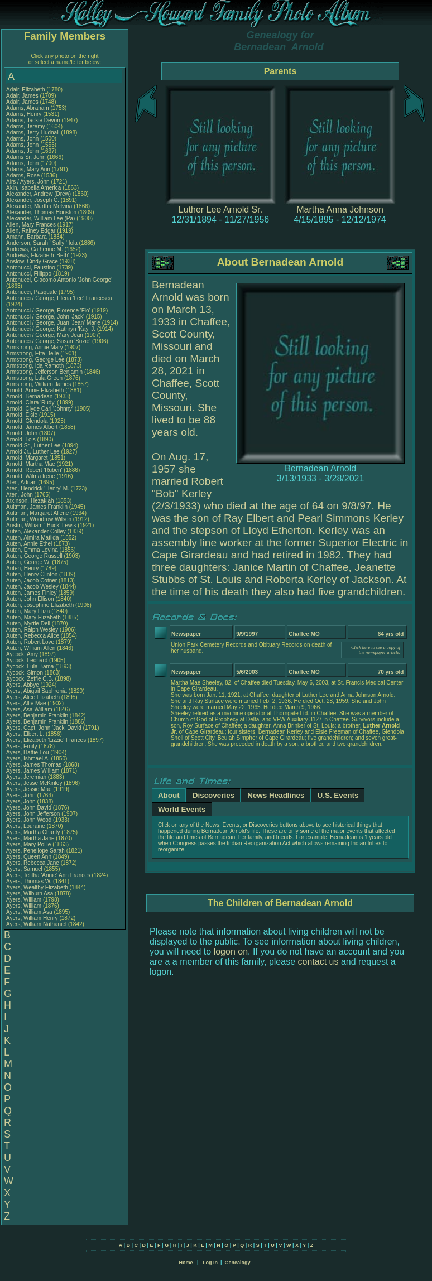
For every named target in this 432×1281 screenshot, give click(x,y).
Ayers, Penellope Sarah (35, 850)
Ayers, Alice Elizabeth (33, 697)
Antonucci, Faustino (31, 267)
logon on (231, 951)
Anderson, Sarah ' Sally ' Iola (42, 243)
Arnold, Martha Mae (31, 464)
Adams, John (23, 139)
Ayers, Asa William (29, 709)
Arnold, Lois (21, 439)
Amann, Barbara (27, 237)
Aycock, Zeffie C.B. (30, 679)
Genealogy (238, 1262)
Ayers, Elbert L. (25, 734)
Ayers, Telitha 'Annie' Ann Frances (48, 875)
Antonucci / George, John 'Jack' (46, 317)
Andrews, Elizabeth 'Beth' (38, 255)
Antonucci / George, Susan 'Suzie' (49, 341)
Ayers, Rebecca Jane (32, 863)
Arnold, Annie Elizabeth (35, 390)
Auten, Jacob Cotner (31, 580)
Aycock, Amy (23, 654)
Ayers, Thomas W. (28, 881)
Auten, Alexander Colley (36, 531)
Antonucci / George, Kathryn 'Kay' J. (50, 329)
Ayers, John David (28, 808)
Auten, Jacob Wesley (32, 587)
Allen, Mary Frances (31, 224)
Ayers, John (21, 795)
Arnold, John (22, 433)
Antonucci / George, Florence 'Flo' (49, 310)
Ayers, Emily (22, 746)
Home (186, 1262)
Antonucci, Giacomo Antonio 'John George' (59, 280)
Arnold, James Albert (31, 427)
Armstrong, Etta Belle (32, 353)
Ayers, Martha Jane (30, 838)
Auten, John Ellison (30, 599)
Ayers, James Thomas (33, 765)
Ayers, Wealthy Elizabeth (37, 887)
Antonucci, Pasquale (32, 292)
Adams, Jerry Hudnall (33, 132)
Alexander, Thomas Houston (41, 212)
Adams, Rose (23, 175)
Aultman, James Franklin (37, 507)
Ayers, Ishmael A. (28, 758)
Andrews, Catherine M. (34, 249)
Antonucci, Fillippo (29, 274)
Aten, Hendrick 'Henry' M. (37, 488)
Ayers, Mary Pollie (28, 844)
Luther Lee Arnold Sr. (220, 209)
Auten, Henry (23, 568)
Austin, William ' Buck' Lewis (41, 525)
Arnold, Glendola (27, 421)
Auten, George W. (28, 562)
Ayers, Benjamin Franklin (37, 715)
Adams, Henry (24, 114)
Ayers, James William (32, 771)
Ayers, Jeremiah (27, 777)
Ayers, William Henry (32, 918)
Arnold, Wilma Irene (30, 476)
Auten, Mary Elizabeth (33, 617)
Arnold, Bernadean (30, 396)
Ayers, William (24, 900)
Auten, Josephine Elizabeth (40, 605)
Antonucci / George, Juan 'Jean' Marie (53, 323)
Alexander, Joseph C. (32, 200)
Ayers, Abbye (23, 685)
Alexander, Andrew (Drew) (39, 194)
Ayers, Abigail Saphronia (36, 691)
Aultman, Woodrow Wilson (38, 519)
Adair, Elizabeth (26, 89)
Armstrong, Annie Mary (34, 347)
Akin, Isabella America (33, 188)
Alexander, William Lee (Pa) (40, 218)
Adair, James (23, 96)
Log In (210, 1262)
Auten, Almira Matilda (32, 537)
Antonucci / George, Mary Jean (45, 335)
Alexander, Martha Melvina (39, 206)
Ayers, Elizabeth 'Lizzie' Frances (46, 740)
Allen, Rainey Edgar (30, 231)
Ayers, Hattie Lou (27, 752)
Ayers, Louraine (26, 826)
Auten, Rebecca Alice (32, 636)
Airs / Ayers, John (28, 182)
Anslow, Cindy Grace (32, 261)
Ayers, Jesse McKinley (34, 783)
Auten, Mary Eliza (28, 611)
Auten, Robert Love (30, 642)
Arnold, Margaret (27, 458)
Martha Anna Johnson (339, 209)
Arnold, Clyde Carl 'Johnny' (39, 409)
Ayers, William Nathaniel (36, 924)
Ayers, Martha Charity (33, 832)
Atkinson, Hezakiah (30, 501)
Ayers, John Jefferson (33, 814)
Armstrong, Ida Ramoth (35, 366)
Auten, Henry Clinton (31, 574)
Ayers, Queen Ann (28, 857)
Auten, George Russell (34, 556)
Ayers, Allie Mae (26, 703)
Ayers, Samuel (25, 869)
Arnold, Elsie (22, 415)
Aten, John (20, 495)
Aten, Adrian (22, 482)
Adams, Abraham (28, 108)
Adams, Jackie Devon (33, 120)
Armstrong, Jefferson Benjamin (44, 372)
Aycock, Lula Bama (30, 666)
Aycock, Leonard (27, 660)
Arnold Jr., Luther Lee (33, 452)
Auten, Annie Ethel (29, 544)
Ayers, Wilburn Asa (29, 893)
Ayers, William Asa (29, 912)
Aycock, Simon (25, 673)
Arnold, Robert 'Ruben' (35, 470)
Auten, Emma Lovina (32, 550)
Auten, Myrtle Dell (28, 623)
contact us (318, 961)
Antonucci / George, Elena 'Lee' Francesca (59, 298)
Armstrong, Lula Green (34, 378)
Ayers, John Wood (28, 820)
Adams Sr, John (26, 157)
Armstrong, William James (38, 384)
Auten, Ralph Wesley (32, 630)
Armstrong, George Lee (35, 360)
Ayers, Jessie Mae (29, 789)
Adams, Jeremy (26, 126)
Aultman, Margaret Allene (37, 513)
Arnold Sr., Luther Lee (33, 445)
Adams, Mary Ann (29, 169)
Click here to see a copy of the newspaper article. (375, 650)
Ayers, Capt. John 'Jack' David (43, 728)
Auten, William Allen (30, 648)
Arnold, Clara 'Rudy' (31, 402)
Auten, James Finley (31, 593)
